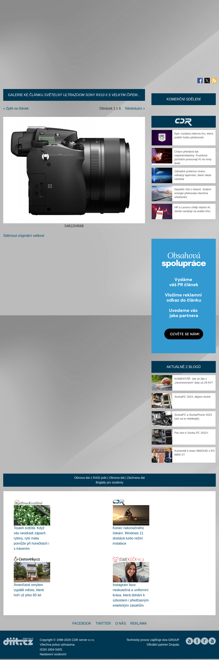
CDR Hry (183, 122)
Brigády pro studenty (109, 482)
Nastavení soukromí (53, 654)
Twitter (103, 623)
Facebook (81, 623)
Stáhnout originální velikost (23, 235)
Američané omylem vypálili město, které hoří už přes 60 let (29, 590)
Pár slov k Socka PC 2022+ (191, 432)
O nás (120, 623)
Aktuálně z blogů (183, 367)
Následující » (135, 108)
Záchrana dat (136, 477)
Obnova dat (117, 477)
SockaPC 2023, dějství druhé (192, 396)
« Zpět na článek (16, 108)
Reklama (138, 623)
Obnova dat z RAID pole (90, 477)
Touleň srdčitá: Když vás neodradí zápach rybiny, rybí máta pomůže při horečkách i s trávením (31, 538)
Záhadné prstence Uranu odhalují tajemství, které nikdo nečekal (192, 175)
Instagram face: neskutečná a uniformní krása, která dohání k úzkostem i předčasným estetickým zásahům (131, 595)
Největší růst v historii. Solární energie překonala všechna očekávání (192, 193)
